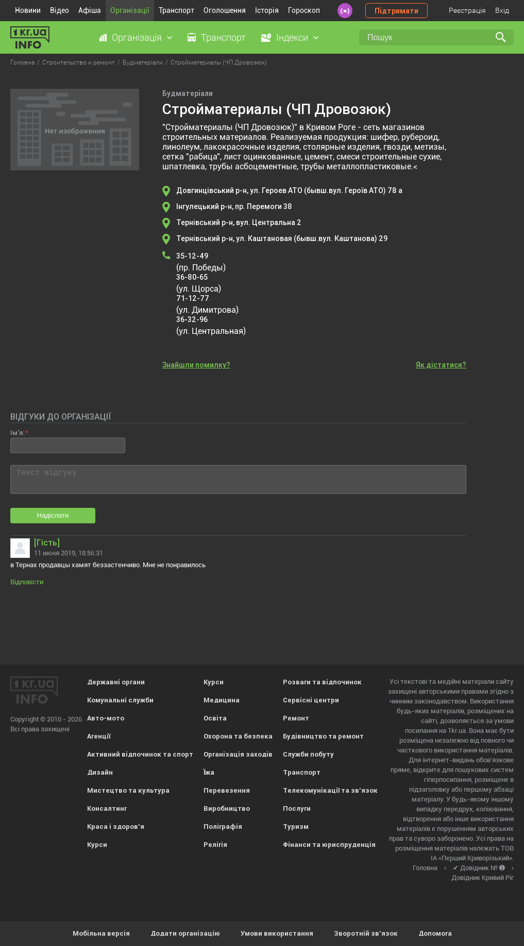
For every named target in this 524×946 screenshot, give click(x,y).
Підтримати (396, 11)
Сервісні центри (311, 700)
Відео (59, 10)
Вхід (502, 10)
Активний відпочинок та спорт (140, 754)
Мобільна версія (101, 933)
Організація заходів (238, 754)
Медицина (222, 700)
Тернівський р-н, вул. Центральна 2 (238, 222)
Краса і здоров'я (115, 826)
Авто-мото (105, 718)
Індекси (292, 37)
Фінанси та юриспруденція (329, 844)
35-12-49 (192, 256)
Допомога (435, 933)
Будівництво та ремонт (323, 736)
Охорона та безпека (238, 736)
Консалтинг (107, 808)
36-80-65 (192, 277)
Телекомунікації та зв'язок (330, 790)
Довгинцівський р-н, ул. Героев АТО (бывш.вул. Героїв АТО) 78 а (289, 190)
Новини (28, 10)
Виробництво (227, 808)
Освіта (215, 718)
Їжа (209, 772)
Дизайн (100, 772)
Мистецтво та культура (128, 790)
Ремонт (296, 718)
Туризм (296, 826)
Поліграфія (223, 826)
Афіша (89, 10)
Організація (137, 37)
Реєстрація (467, 10)
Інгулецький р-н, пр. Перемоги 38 (234, 206)
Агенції (98, 736)
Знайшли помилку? (196, 365)
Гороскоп (304, 10)
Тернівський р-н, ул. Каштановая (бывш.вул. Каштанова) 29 (281, 238)
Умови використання (277, 933)
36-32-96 (192, 319)
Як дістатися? (441, 365)
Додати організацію (185, 933)
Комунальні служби (120, 700)
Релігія (215, 844)
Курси (97, 844)
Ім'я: (17, 433)
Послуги (297, 808)
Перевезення (227, 790)
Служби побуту (308, 754)
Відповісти (26, 582)
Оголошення (225, 10)
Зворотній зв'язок (366, 933)
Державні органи (116, 682)
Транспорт (176, 10)
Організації (129, 10)
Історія (267, 10)
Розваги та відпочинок (322, 682)
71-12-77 (192, 298)
